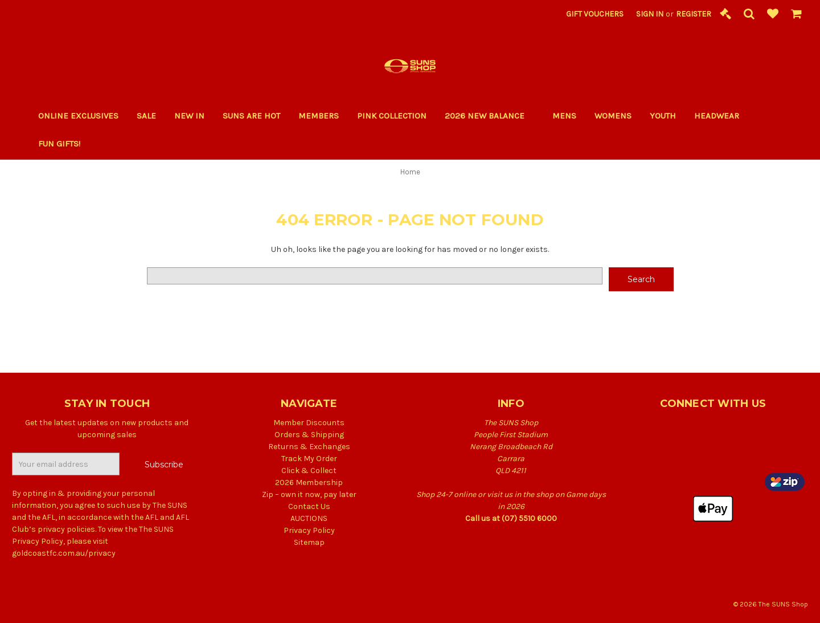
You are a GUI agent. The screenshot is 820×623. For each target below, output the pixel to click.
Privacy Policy (309, 530)
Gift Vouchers (595, 14)
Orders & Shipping (309, 434)
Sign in (649, 14)
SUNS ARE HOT (251, 116)
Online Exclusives (78, 116)
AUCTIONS (308, 518)
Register (693, 14)
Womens (613, 116)
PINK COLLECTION (392, 116)
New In (189, 116)
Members (318, 116)
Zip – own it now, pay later (309, 494)
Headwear (716, 116)
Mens (564, 116)
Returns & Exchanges (309, 446)
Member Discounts (309, 422)
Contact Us (309, 506)
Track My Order (309, 458)
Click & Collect (309, 470)
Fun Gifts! (64, 144)
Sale (146, 116)
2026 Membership (309, 482)
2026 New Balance (489, 116)
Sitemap (309, 542)
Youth (663, 116)
